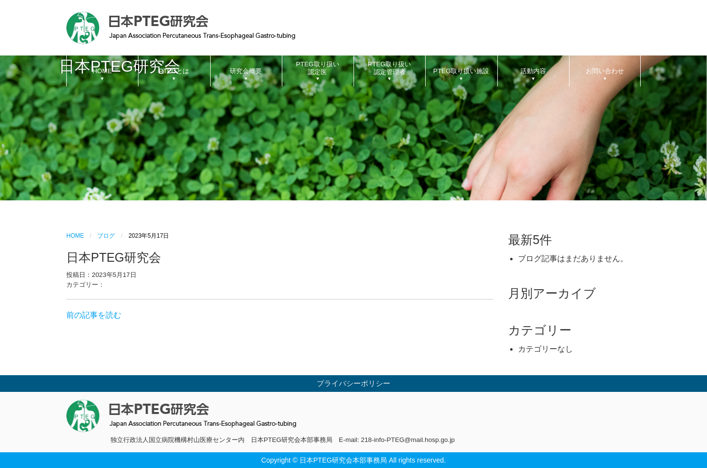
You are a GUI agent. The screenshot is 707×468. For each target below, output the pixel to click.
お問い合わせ (605, 71)
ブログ (106, 235)
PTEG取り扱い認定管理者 (389, 68)
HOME (102, 71)
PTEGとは (174, 71)
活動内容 (533, 71)
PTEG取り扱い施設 (461, 71)
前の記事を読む (93, 315)
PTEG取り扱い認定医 (317, 68)
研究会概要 (246, 71)
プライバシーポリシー (353, 383)
